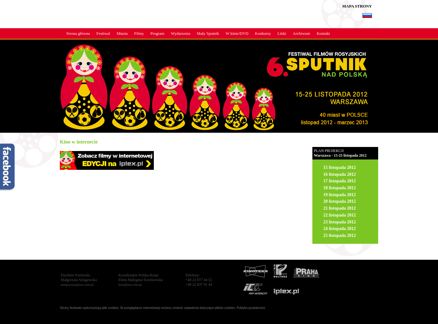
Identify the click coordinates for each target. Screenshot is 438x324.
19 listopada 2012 (339, 194)
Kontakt (323, 33)
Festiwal (103, 33)
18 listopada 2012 (339, 188)
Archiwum (301, 33)
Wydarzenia (180, 33)
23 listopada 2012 (339, 222)
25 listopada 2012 (339, 235)
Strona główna (78, 33)
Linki (282, 33)
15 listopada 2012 (339, 167)
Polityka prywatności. (251, 308)
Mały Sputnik (208, 33)
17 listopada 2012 (339, 181)
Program (157, 33)
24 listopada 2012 (339, 228)
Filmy (139, 33)
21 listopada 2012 (339, 208)
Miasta (122, 33)
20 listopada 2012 (339, 201)
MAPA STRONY (357, 6)
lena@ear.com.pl (130, 284)
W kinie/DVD (237, 33)
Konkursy (263, 33)
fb (8, 167)
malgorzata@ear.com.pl (77, 284)
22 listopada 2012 (339, 215)
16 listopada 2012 (339, 174)
